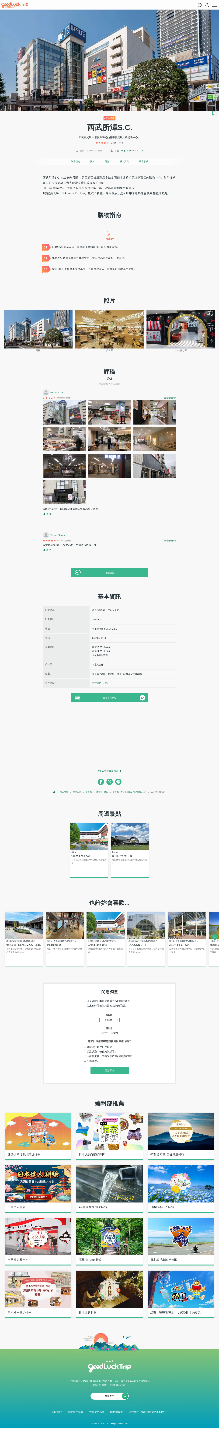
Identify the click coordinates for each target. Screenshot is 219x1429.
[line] (118, 782)
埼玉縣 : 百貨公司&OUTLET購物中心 (133, 792)
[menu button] (214, 5)
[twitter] (109, 782)
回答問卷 (109, 1071)
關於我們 (57, 1412)
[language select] (199, 4)
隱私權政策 (116, 1412)
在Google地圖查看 (108, 771)
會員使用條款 (96, 1412)
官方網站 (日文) (100, 683)
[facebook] (101, 782)
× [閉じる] (122, 1422)
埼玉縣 (85, 792)
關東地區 (71, 792)
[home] (14, 5)
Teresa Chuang (58, 535)
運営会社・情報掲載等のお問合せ (148, 1412)
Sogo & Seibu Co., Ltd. (132, 150)
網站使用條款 (75, 1412)
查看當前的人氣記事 (107, 1422)
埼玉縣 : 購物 (100, 792)
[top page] (46, 792)
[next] (215, 937)
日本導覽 (57, 792)
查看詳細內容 (170, 398)
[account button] (207, 5)
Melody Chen (57, 392)
